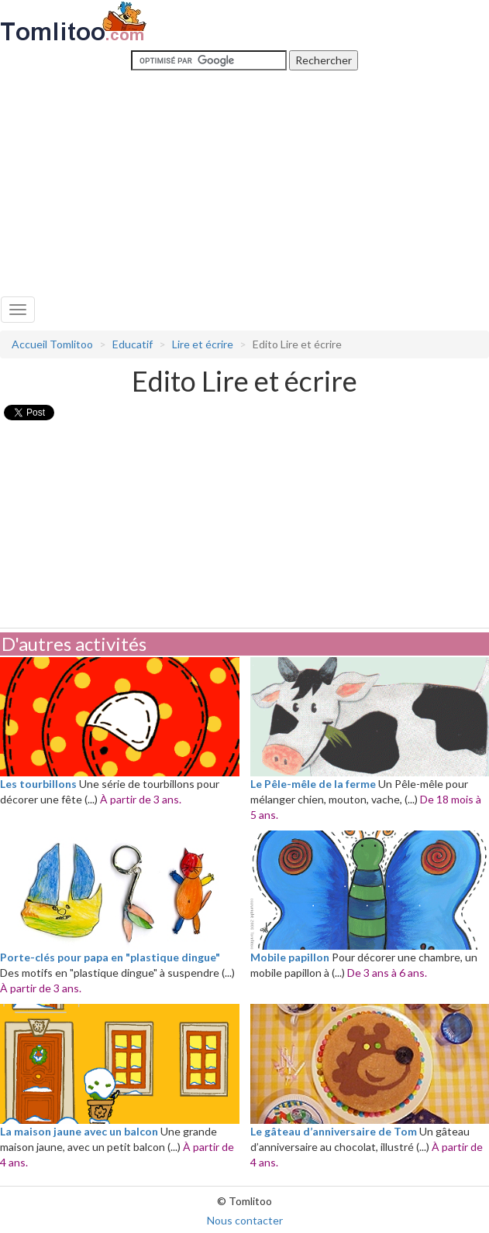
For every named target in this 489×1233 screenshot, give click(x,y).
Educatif (132, 344)
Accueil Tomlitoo (52, 344)
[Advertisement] (245, 180)
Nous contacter (245, 1220)
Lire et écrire (202, 344)
